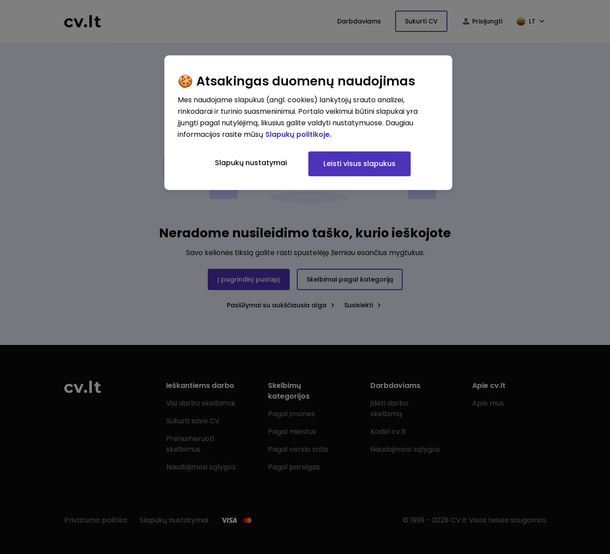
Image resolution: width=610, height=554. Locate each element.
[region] (308, 122)
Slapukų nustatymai (251, 163)
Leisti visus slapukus (359, 164)
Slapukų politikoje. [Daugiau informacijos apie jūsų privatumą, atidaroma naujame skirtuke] (298, 134)
